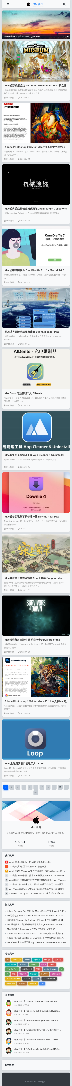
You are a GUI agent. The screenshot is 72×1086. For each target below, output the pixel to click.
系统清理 (23, 964)
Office (43, 964)
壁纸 (13, 974)
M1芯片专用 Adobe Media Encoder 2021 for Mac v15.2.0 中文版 (37, 915)
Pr (7, 974)
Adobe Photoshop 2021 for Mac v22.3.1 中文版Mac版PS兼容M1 (39, 893)
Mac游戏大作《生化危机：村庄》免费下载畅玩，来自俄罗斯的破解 (40, 884)
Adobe (27, 960)
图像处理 (36, 960)
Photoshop (17, 960)
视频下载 (58, 960)
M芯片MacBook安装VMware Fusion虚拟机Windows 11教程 (36, 889)
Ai (61, 969)
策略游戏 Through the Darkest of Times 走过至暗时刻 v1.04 (35, 920)
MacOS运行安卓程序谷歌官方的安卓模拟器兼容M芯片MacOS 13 (39, 880)
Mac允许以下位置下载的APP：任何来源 (27, 866)
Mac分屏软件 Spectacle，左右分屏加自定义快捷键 (31, 929)
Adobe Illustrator (50, 969)
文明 (42, 983)
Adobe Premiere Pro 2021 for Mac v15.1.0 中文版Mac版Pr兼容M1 (38, 911)
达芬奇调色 (10, 983)
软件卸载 (34, 964)
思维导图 (47, 960)
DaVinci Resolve (49, 979)
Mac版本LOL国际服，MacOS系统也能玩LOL (30, 862)
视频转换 (22, 974)
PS (7, 960)
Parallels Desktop (13, 979)
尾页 (36, 793)
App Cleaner (11, 964)
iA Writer (27, 979)
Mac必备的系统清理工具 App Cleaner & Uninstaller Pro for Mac (36, 942)
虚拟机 (52, 964)
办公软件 (44, 974)
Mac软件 (9, 97)
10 (60, 787)
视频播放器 (56, 974)
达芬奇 (36, 979)
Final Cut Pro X (12, 969)
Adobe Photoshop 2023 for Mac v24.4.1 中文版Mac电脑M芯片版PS (38, 938)
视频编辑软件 (27, 969)
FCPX (38, 969)
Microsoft (33, 974)
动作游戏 (22, 983)
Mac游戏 (9, 221)
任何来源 (33, 983)
